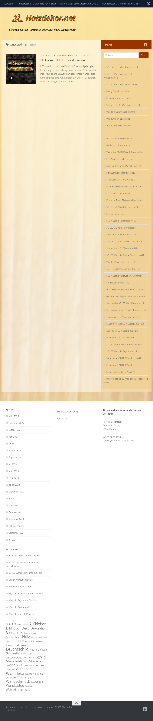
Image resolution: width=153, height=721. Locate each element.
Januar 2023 (14, 485)
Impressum (62, 418)
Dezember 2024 (16, 423)
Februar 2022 (15, 512)
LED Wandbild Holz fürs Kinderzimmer (124, 276)
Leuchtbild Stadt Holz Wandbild (120, 179)
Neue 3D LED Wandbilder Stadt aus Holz (125, 186)
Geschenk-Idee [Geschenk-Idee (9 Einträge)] (30, 633)
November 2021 (16, 519)
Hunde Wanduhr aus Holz (118, 98)
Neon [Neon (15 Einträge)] (45, 649)
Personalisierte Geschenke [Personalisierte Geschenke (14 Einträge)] (20, 657)
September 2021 (17, 533)
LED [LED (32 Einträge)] (16, 641)
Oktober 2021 (15, 526)
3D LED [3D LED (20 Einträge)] (11, 624)
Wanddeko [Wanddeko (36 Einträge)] (15, 673)
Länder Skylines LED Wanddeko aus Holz (125, 324)
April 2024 (13, 436)
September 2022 (17, 491)
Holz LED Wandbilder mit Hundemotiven (125, 289)
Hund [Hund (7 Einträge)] (45, 637)
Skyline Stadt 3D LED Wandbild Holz (122, 248)
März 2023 (14, 471)
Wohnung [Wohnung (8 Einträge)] (28, 686)
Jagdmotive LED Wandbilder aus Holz (123, 317)
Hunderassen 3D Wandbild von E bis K (121, 3)
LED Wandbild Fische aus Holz (120, 159)
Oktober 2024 (15, 430)
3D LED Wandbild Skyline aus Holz (122, 351)
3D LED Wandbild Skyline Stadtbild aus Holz (126, 255)
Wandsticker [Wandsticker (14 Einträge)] (37, 681)
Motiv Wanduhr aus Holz (117, 282)
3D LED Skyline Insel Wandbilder (121, 227)
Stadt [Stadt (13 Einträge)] (19, 665)
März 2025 (14, 416)
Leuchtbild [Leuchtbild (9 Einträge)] (40, 642)
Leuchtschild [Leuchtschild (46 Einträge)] (17, 649)
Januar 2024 (14, 443)
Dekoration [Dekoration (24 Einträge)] (38, 628)
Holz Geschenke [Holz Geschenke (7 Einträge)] (36, 637)
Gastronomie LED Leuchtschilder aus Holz (125, 296)
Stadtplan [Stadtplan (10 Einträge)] (27, 665)
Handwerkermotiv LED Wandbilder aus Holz (126, 310)
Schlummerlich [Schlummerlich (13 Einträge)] (14, 661)
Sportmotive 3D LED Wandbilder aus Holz (125, 303)
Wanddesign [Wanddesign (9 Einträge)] (11, 678)
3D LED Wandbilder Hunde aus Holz (122, 84)
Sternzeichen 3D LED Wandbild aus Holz (124, 358)
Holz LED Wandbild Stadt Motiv (120, 173)
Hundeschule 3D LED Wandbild (120, 365)
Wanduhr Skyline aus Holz (118, 118)
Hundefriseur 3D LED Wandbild (120, 372)
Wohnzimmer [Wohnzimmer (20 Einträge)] (15, 689)
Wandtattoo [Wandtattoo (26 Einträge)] (15, 685)
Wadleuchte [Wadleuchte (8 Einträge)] (10, 670)
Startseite (8, 3)
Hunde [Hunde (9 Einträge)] (9, 642)
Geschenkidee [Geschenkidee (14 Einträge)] (13, 637)
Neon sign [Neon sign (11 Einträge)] (28, 653)
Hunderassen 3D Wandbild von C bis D (79, 3)
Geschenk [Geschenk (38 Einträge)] (14, 632)
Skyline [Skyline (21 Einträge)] (10, 665)
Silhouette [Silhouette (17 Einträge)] (35, 661)
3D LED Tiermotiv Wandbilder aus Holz (124, 344)
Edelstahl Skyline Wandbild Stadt (121, 234)
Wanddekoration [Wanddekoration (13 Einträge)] (34, 673)
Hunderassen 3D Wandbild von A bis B (37, 3)
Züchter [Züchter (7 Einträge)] (27, 690)
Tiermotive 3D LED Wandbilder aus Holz (124, 152)
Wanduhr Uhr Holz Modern (118, 125)
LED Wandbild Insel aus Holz (119, 193)
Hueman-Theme (46, 715)
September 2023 (17, 450)
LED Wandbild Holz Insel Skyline (62, 60)
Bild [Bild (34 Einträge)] (9, 628)
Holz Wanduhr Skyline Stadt (119, 138)
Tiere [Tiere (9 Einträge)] (42, 665)
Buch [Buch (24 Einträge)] (16, 628)
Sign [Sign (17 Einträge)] (25, 661)
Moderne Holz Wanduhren (118, 145)
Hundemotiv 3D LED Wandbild (120, 337)
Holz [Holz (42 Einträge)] (26, 636)
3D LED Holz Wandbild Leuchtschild (122, 207)
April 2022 (13, 505)
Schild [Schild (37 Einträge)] (41, 657)
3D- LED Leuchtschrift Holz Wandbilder (124, 241)
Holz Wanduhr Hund (115, 214)
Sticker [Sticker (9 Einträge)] (36, 665)
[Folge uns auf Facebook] (145, 44)
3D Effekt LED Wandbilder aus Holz (122, 67)
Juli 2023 (13, 464)
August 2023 (15, 457)
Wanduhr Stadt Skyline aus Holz (121, 262)
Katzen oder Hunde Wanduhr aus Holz (124, 166)
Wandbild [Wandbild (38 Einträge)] (24, 669)
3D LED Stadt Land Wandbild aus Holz (123, 269)
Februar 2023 (15, 478)
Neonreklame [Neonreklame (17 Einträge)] (14, 653)
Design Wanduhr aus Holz (118, 91)
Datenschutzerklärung (67, 411)
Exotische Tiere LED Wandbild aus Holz (124, 200)
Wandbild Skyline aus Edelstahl (120, 112)
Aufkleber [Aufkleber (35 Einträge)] (37, 624)
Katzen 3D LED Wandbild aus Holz (122, 330)
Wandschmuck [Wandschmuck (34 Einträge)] (18, 681)
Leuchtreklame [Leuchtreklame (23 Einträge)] (16, 645)
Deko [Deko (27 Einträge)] (25, 628)
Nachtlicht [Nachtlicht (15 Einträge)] (35, 649)
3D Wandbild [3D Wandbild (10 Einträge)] (22, 624)
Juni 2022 (13, 498)
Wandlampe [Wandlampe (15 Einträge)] (24, 677)
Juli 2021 (13, 539)
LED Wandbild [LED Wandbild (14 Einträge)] (27, 641)
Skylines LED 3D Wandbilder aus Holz (59, 55)
